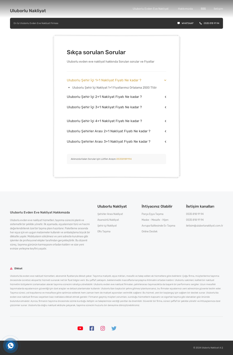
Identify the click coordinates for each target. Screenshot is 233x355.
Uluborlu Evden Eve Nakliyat (151, 8)
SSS (203, 8)
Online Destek (149, 231)
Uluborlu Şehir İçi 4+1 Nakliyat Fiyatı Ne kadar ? (104, 121)
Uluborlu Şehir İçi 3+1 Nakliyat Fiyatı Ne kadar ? (104, 107)
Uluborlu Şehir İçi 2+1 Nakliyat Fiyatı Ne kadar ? (104, 97)
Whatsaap (185, 23)
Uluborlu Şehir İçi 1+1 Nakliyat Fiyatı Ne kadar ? (104, 80)
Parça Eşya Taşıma (152, 214)
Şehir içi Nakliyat (107, 225)
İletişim (218, 8)
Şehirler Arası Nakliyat (110, 214)
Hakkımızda (185, 8)
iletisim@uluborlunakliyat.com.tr (204, 225)
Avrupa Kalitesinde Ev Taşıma (158, 225)
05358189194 (124, 159)
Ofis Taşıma (103, 231)
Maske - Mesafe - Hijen (155, 219)
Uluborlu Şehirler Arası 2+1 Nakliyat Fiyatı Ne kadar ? (108, 131)
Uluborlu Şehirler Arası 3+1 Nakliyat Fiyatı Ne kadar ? (108, 141)
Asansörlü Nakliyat (108, 219)
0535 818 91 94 (209, 23)
